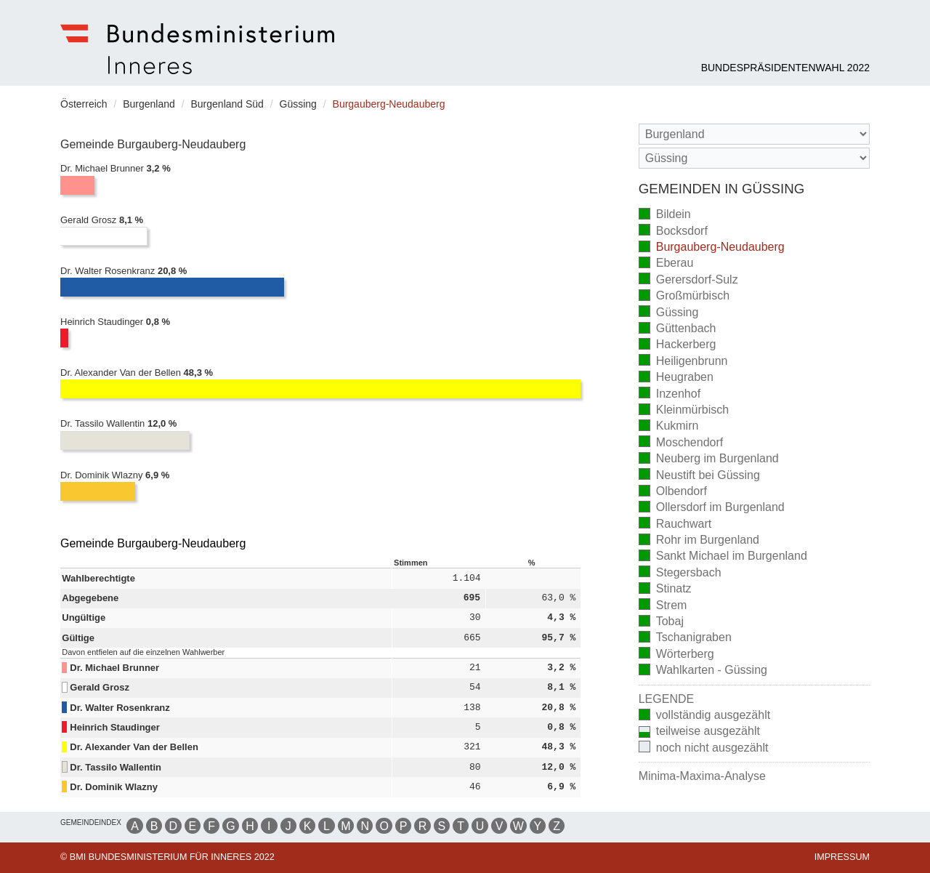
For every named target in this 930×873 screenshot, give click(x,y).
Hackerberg (677, 345)
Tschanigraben (685, 638)
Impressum (842, 857)
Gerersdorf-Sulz (688, 280)
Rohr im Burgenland (699, 541)
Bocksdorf (673, 231)
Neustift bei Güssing (699, 475)
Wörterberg (676, 654)
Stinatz (665, 590)
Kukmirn (669, 427)
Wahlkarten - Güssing (703, 671)
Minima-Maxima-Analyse (702, 776)
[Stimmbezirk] (754, 158)
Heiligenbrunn (683, 361)
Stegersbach (680, 573)
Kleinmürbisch (684, 411)
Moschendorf (681, 443)
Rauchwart (675, 524)
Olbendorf (673, 492)
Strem (663, 605)
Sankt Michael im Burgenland (723, 557)
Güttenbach (677, 329)
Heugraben (676, 378)
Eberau (666, 264)
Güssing (669, 313)
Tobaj (661, 622)
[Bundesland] (754, 134)
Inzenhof (669, 394)
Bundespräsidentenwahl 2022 (785, 67)
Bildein (665, 215)
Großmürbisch (684, 297)
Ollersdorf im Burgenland (712, 508)
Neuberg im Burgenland (709, 459)
